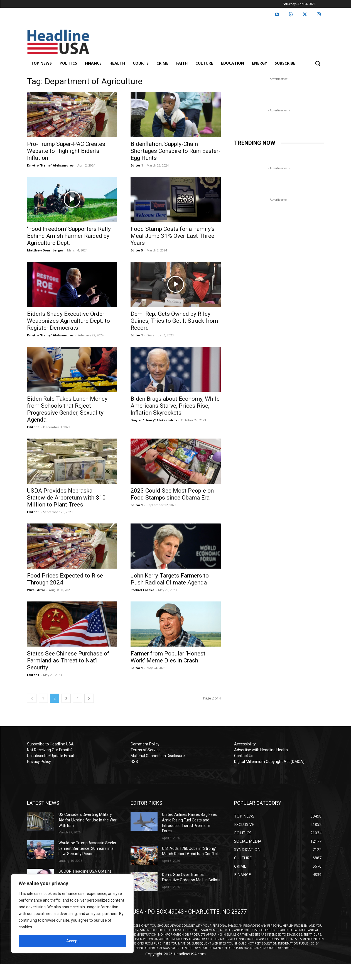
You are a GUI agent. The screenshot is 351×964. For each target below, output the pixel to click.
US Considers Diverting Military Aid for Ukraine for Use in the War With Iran (87, 820)
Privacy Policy (39, 761)
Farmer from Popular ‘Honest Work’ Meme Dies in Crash (168, 657)
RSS (134, 761)
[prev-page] (31, 698)
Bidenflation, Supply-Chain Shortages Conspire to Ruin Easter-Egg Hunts (175, 151)
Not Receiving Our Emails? (50, 750)
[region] (72, 913)
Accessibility (245, 744)
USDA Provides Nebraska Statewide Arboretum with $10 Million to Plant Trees (66, 497)
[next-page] (89, 698)
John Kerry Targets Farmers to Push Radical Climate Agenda (170, 579)
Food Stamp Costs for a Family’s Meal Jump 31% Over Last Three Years (173, 236)
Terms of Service (146, 750)
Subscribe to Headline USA (50, 744)
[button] (317, 63)
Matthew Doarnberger (45, 250)
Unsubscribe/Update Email (50, 755)
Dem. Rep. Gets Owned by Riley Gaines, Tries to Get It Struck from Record (174, 320)
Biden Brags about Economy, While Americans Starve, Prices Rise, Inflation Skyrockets (175, 405)
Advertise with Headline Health (261, 750)
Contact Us (243, 755)
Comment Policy (145, 744)
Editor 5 (137, 250)
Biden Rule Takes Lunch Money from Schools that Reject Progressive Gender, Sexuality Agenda (67, 409)
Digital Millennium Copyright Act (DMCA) (269, 761)
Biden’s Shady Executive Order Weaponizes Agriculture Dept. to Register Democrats (68, 320)
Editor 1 (137, 165)
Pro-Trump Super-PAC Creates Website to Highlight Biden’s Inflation (66, 151)
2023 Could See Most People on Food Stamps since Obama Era (172, 494)
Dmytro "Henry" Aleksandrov (50, 165)
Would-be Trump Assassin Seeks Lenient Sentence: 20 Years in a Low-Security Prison (87, 848)
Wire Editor (36, 590)
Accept (72, 941)
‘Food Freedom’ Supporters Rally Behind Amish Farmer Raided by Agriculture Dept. (69, 236)
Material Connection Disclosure (158, 755)
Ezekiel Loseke (142, 590)
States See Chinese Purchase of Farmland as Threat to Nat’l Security (68, 660)
